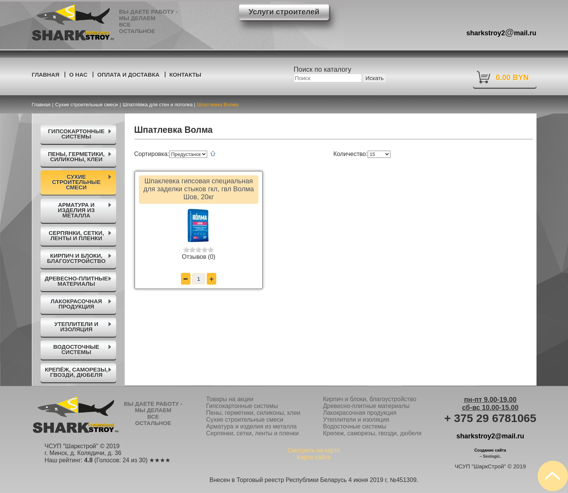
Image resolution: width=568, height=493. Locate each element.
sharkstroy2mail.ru (501, 32)
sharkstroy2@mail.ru (490, 436)
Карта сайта (314, 457)
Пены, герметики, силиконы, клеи (253, 413)
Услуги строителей (284, 12)
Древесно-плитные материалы (366, 406)
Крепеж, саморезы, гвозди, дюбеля (372, 433)
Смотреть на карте (314, 450)
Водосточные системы (354, 426)
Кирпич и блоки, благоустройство (369, 399)
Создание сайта (490, 450)
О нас (78, 74)
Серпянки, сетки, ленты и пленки (252, 433)
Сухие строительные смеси (244, 419)
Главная (46, 74)
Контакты (185, 74)
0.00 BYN (512, 77)
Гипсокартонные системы (242, 406)
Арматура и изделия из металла (251, 426)
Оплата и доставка (128, 74)
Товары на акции (229, 399)
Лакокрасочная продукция (359, 413)
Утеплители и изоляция (356, 419)
